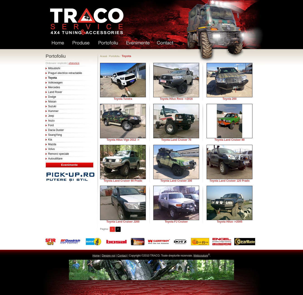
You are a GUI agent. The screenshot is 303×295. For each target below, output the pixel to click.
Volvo (51, 149)
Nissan (52, 101)
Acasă (103, 56)
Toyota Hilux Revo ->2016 (176, 98)
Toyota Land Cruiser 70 (176, 139)
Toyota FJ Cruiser (176, 221)
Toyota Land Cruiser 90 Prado (123, 180)
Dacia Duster (56, 130)
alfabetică (73, 63)
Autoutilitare (55, 158)
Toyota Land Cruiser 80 (229, 139)
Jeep (51, 115)
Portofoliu (114, 56)
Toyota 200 (229, 98)
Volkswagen (55, 82)
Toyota (52, 77)
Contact (122, 255)
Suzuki (52, 106)
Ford (51, 125)
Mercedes (54, 87)
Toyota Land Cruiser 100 (176, 180)
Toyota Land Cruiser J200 (122, 221)
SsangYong (55, 134)
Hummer (53, 111)
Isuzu (51, 120)
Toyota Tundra (123, 98)
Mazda (52, 144)
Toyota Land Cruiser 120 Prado (230, 180)
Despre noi (108, 255)
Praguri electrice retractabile (65, 73)
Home (96, 255)
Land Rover (55, 92)
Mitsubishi (54, 68)
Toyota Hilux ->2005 (229, 221)
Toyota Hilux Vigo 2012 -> (123, 139)
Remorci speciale (58, 153)
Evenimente (69, 165)
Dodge (52, 96)
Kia (50, 139)
